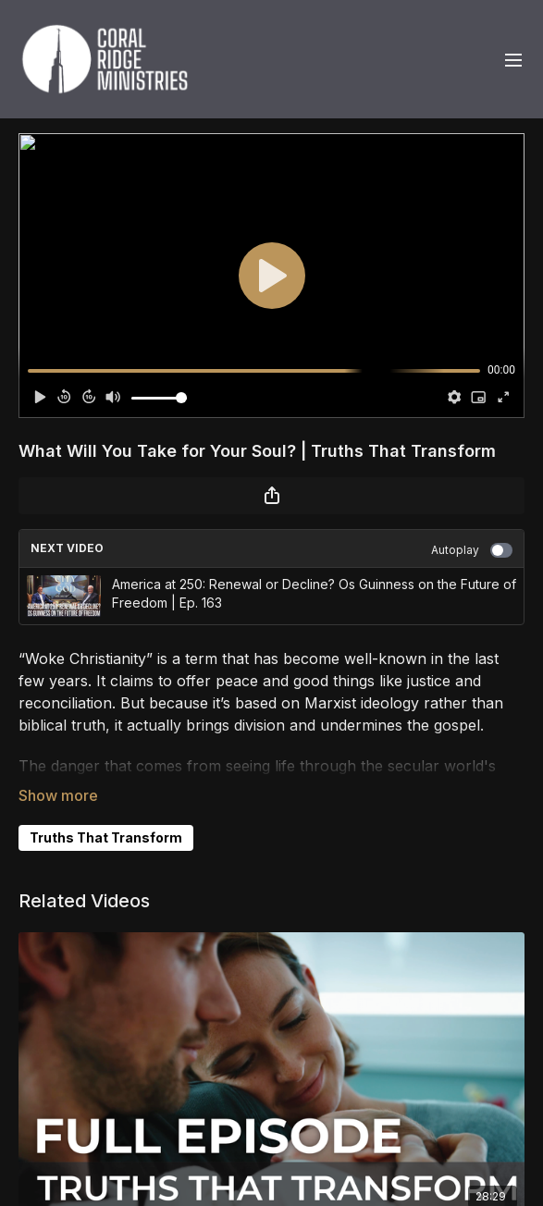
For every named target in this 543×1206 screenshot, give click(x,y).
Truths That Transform (106, 837)
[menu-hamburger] (513, 59)
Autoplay (471, 550)
